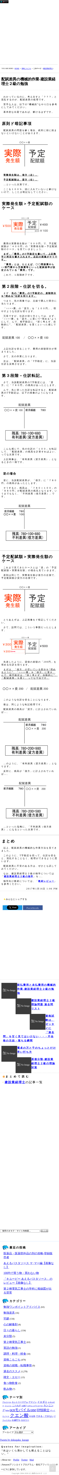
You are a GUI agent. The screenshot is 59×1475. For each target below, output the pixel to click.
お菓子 (24, 1406)
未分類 (7, 1336)
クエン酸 (19, 1415)
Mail (32, 1460)
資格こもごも (26, 68)
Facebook (33, 908)
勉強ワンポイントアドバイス (21, 1306)
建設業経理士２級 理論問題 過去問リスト (43, 1004)
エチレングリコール (35, 1406)
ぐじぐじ (8, 1406)
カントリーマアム (20, 1402)
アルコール (6, 1402)
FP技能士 (43, 1410)
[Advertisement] (29, 33)
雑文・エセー (11, 1377)
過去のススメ (11, 1371)
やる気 (32, 1416)
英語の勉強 (10, 1347)
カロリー (25, 1420)
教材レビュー (46, 881)
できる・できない (44, 1416)
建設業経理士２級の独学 (18, 876)
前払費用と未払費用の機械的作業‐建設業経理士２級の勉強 (36, 988)
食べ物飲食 (10, 1383)
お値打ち (16, 1420)
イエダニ (42, 1402)
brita (7, 1410)
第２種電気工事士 (14, 1342)
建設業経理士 (48, 68)
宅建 (6, 1318)
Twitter (24, 1460)
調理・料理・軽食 (14, 1353)
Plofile (16, 1460)
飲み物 (7, 1388)
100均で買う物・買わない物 (21, 1273)
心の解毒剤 (10, 1324)
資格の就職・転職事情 (17, 1365)
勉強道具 (9, 1312)
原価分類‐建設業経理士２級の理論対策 (43, 1063)
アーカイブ (7, 1432)
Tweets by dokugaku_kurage (14, 1440)
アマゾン (32, 1402)
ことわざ (16, 1405)
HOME (17, 68)
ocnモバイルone (23, 1410)
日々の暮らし (11, 1330)
